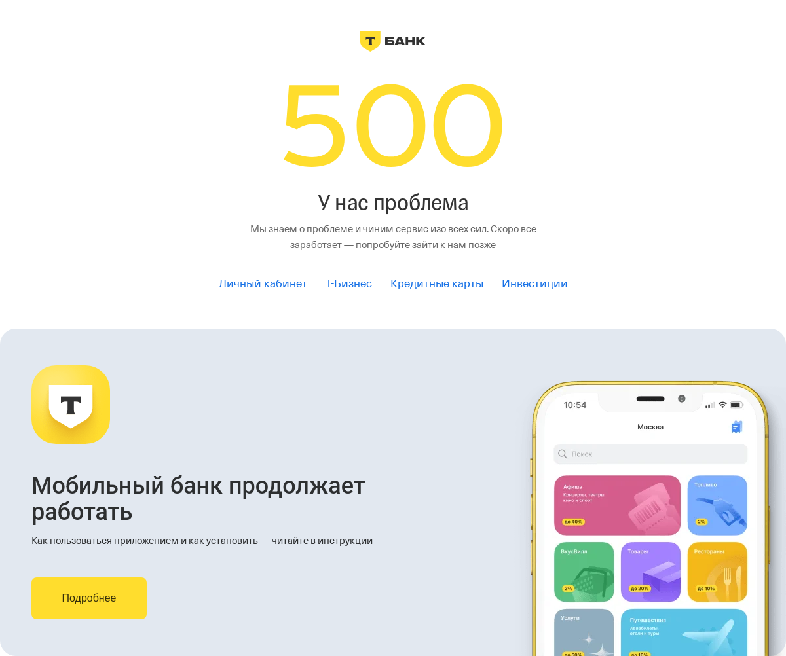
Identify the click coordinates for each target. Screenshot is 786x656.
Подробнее (89, 598)
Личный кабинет (263, 284)
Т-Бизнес (349, 284)
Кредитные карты (436, 284)
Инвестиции (535, 284)
